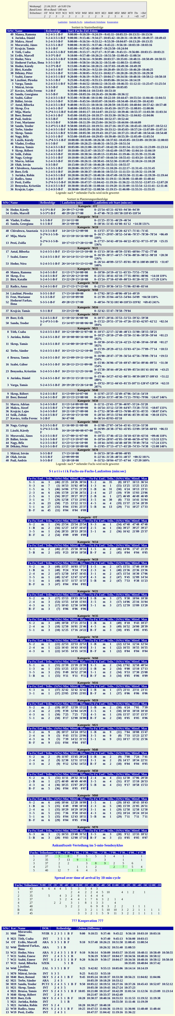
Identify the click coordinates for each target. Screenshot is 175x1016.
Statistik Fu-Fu (75, 22)
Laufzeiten (62, 22)
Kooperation (112, 22)
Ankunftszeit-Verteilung (94, 22)
